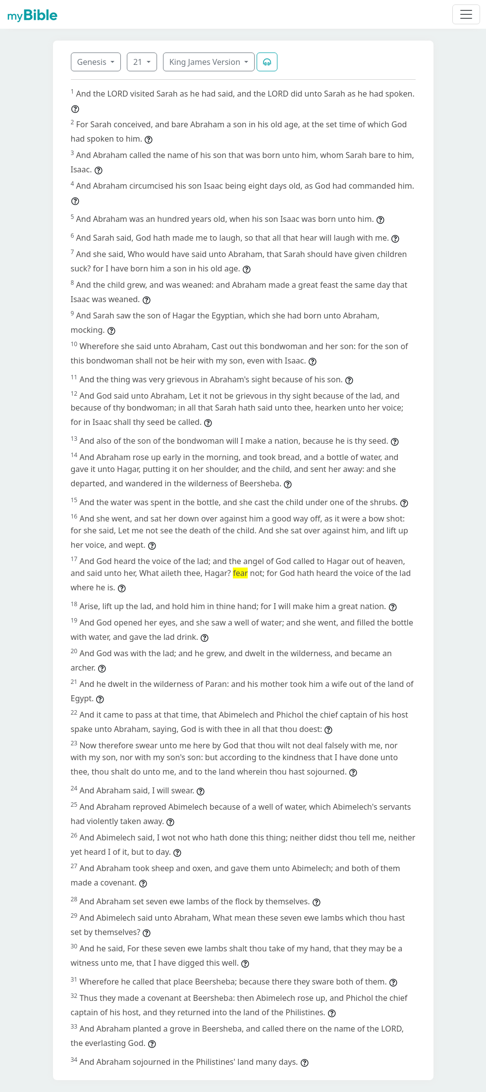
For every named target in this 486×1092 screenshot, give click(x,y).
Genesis (92, 61)
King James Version (206, 61)
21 (138, 61)
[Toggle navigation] (466, 14)
